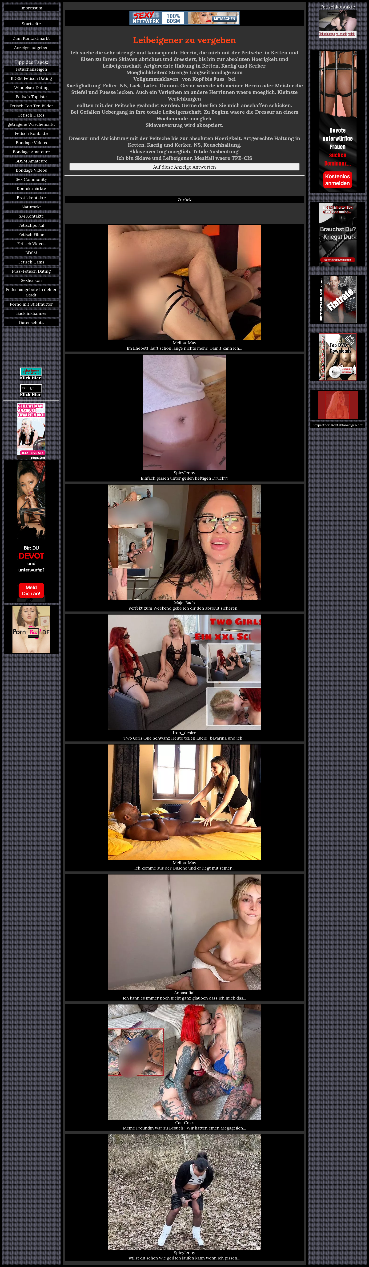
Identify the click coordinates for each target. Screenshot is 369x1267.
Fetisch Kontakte (31, 133)
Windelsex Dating (31, 87)
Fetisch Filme (31, 234)
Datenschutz (31, 322)
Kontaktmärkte (31, 188)
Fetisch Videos (31, 243)
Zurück (184, 199)
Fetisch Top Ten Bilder (31, 106)
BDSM (31, 252)
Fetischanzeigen (31, 69)
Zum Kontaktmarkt (31, 38)
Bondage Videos (31, 142)
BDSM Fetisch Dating (31, 78)
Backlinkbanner (31, 313)
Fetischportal (31, 225)
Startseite (31, 23)
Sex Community (31, 179)
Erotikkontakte (31, 197)
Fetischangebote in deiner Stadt (31, 292)
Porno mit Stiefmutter (31, 304)
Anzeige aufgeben (31, 47)
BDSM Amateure (31, 161)
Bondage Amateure (31, 151)
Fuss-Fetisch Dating (31, 271)
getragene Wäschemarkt (31, 124)
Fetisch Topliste (31, 96)
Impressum (31, 8)
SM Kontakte (31, 216)
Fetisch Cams (31, 262)
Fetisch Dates (31, 115)
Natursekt (31, 207)
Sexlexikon (31, 280)
